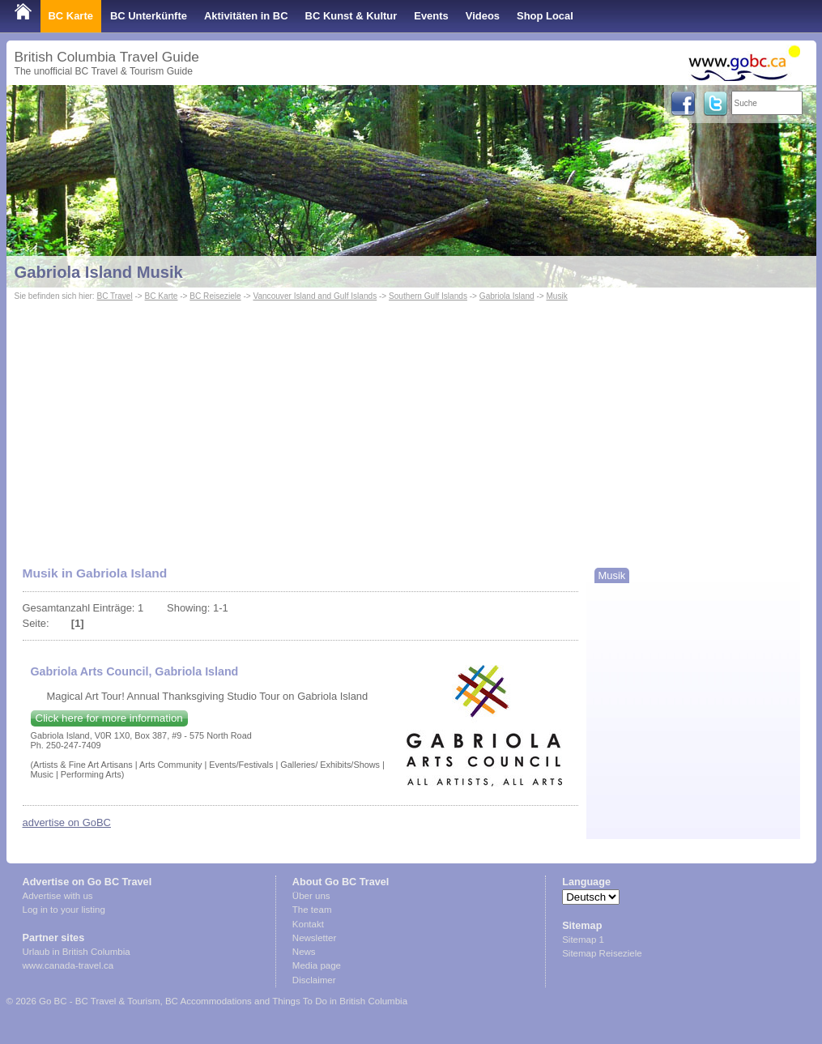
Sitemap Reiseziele (602, 953)
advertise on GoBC (67, 822)
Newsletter (314, 938)
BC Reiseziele (215, 296)
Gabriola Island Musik (99, 272)
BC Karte (71, 16)
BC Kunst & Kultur (351, 16)
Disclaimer (314, 980)
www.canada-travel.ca (68, 965)
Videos (483, 16)
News (304, 952)
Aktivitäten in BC (246, 16)
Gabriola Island (507, 296)
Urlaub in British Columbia (76, 952)
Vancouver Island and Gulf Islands (315, 296)
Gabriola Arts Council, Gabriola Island (135, 671)
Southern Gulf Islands (428, 296)
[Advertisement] (411, 426)
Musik (556, 296)
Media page (316, 965)
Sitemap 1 (583, 939)
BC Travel (114, 296)
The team (312, 909)
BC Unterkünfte (148, 16)
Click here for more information (109, 718)
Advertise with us (58, 896)
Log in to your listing (64, 909)
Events (431, 16)
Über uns (311, 896)
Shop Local (545, 16)
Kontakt (308, 924)
